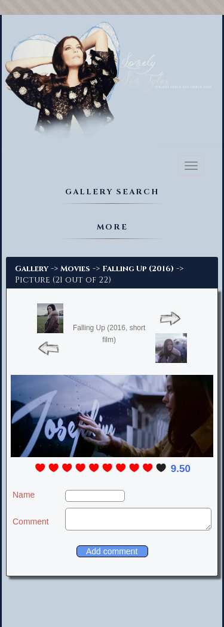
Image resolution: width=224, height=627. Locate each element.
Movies (75, 268)
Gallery (31, 268)
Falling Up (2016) (138, 268)
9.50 (181, 468)
